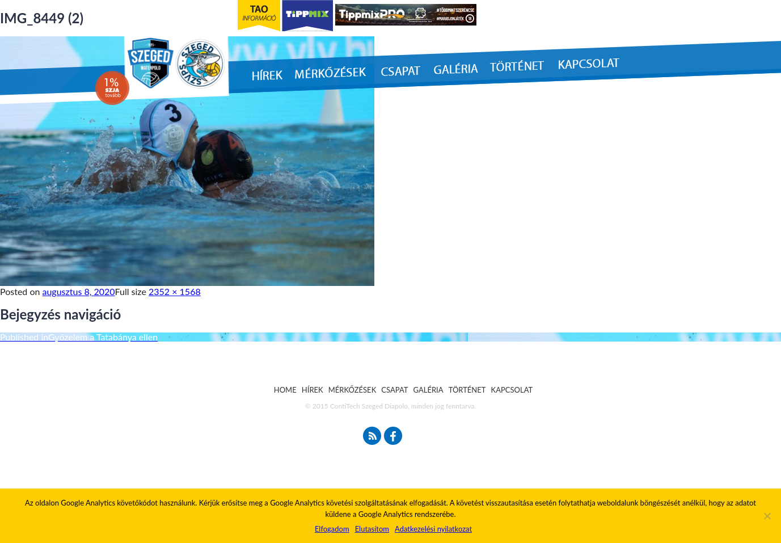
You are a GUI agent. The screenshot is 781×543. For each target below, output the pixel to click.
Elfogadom (332, 528)
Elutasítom (372, 528)
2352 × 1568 (175, 291)
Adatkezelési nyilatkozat (433, 528)
